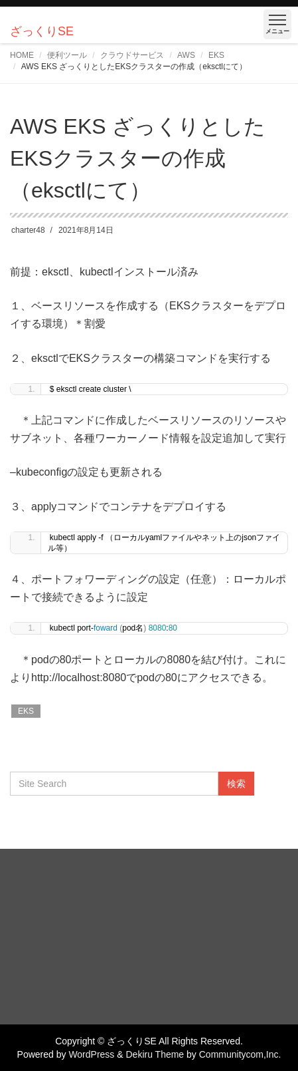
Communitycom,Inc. (240, 1054)
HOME (22, 55)
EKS (216, 55)
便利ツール (67, 55)
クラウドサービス (132, 55)
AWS (186, 55)
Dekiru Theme (154, 1054)
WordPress (91, 1054)
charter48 (28, 230)
